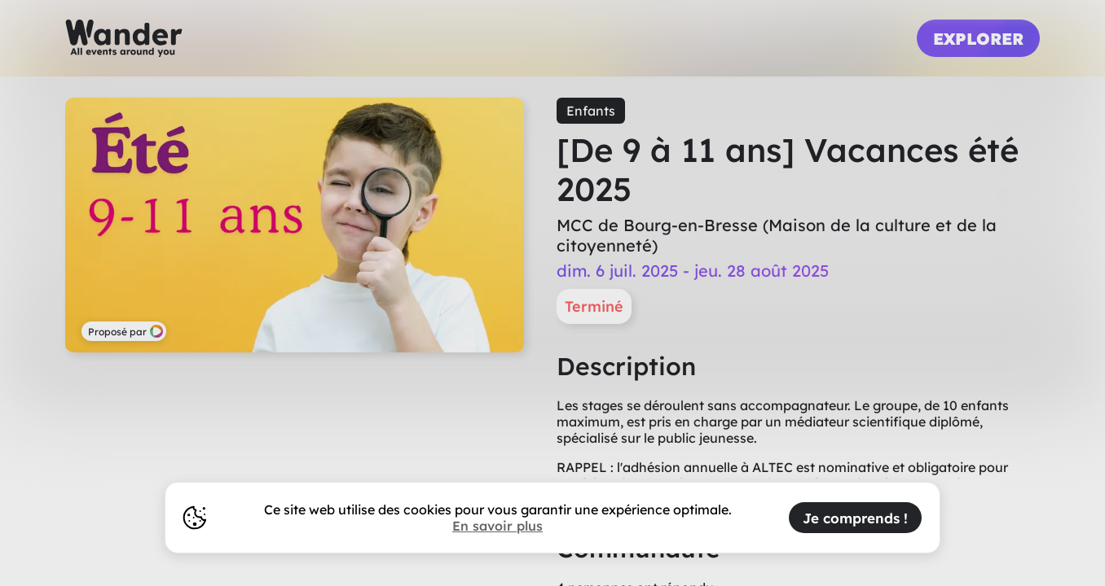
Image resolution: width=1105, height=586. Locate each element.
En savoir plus (497, 526)
